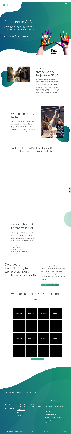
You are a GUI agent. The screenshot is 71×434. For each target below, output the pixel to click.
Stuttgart (33, 406)
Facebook (13, 408)
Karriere (48, 431)
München (33, 404)
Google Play (20, 155)
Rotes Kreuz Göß (16, 247)
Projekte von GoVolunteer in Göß (20, 251)
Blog (33, 431)
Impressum (58, 431)
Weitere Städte (20, 409)
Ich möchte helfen (10, 36)
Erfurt (25, 403)
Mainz (25, 406)
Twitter (5, 408)
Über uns (37, 431)
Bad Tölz (19, 404)
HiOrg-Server (20, 415)
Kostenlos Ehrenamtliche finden (49, 285)
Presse (53, 431)
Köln (25, 404)
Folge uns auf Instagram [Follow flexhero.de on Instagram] (37, 359)
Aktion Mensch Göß (17, 249)
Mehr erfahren (48, 411)
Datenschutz (63, 431)
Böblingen (40, 403)
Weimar (39, 404)
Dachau (19, 406)
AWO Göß (15, 245)
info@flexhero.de (11, 404)
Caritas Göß (15, 253)
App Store (50, 155)
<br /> (35, 192)
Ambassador (43, 431)
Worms (39, 406)
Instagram (8, 408)
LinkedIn (11, 408)
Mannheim (33, 403)
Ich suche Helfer (22, 36)
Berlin (18, 403)
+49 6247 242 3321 (11, 403)
